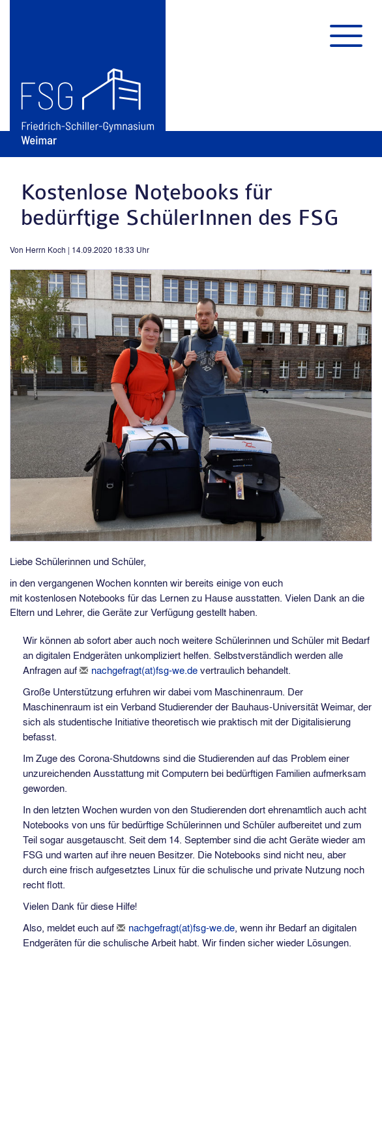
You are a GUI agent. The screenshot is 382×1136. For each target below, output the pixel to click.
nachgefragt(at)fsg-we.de (144, 670)
